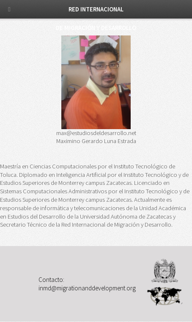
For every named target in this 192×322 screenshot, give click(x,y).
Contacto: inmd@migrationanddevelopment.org (87, 283)
